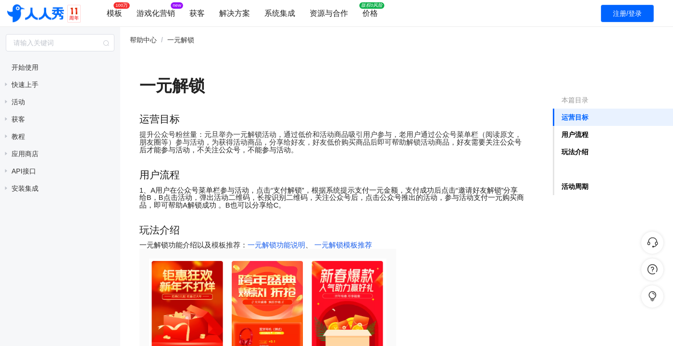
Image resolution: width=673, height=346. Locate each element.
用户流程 (574, 134)
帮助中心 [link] (143, 40)
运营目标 (574, 117)
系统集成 (279, 13)
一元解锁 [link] (180, 40)
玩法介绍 (574, 152)
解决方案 (234, 13)
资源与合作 (329, 13)
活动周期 (574, 186)
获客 (197, 13)
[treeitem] (60, 67)
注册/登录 (627, 13)
